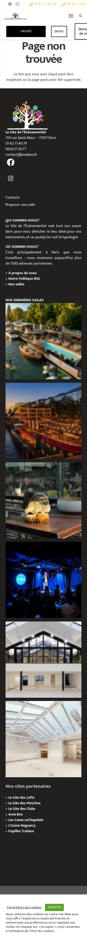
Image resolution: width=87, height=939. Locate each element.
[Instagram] (17, 4)
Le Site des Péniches (24, 803)
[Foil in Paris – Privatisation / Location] (43, 341)
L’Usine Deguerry (21, 825)
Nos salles (16, 284)
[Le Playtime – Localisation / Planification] (43, 421)
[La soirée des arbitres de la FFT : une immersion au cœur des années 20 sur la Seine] (43, 500)
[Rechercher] (80, 15)
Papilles (15, 831)
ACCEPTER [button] (54, 907)
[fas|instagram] (11, 178)
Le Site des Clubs (21, 809)
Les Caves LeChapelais (25, 820)
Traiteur (28, 831)
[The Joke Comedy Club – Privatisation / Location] (43, 580)
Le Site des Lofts (21, 797)
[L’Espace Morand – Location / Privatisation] (43, 739)
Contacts (13, 197)
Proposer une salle (20, 205)
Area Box (15, 814)
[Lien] (15, 16)
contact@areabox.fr (21, 155)
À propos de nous (22, 273)
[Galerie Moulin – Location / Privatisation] (43, 659)
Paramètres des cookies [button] (24, 907)
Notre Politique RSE (24, 279)
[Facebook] (10, 4)
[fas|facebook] (11, 163)
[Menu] (71, 16)
